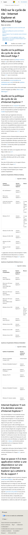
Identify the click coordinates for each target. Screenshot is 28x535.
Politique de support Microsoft (12, 5)
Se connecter (24, 2)
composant (16, 105)
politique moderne (19, 59)
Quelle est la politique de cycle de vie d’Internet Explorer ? (13, 31)
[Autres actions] (25, 5)
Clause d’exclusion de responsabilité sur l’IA (10, 522)
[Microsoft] (14, 2)
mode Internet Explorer (7, 479)
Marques (3, 533)
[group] (14, 215)
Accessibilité (16, 531)
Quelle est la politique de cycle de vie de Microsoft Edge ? (13, 28)
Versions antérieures (5, 524)
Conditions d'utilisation (6, 531)
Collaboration (20, 524)
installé (3, 111)
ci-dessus (10, 441)
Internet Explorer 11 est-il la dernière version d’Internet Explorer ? (14, 34)
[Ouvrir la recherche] (18, 2)
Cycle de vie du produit (11, 491)
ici (22, 43)
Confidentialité (4, 526)
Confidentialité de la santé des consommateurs (11, 528)
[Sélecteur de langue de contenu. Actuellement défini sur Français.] (4, 512)
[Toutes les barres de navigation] (2, 5)
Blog (13, 524)
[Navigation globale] (1, 2)
